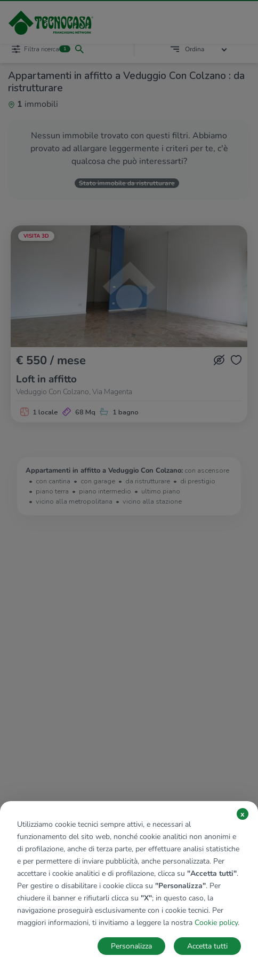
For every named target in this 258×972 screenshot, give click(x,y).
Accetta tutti (207, 946)
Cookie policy (216, 923)
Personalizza (131, 946)
